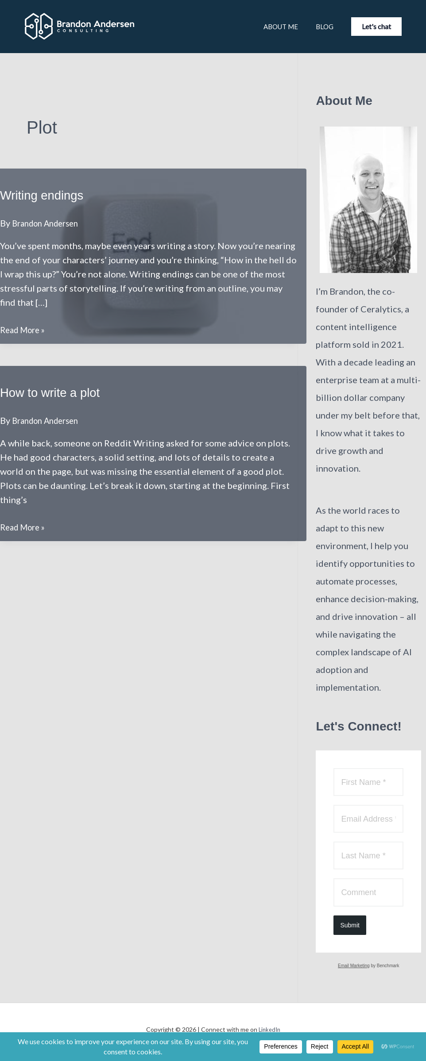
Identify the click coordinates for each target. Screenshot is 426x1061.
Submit (350, 929)
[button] (376, 26)
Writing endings (45, 195)
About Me (261, 27)
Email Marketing (354, 970)
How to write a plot (54, 392)
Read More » (25, 330)
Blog (313, 27)
